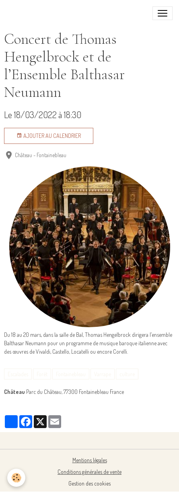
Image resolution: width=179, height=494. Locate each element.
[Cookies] (16, 478)
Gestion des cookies (89, 483)
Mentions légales (89, 460)
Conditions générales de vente (89, 471)
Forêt (42, 374)
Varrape (102, 374)
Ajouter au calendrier (48, 135)
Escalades (18, 374)
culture (127, 374)
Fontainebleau (71, 374)
